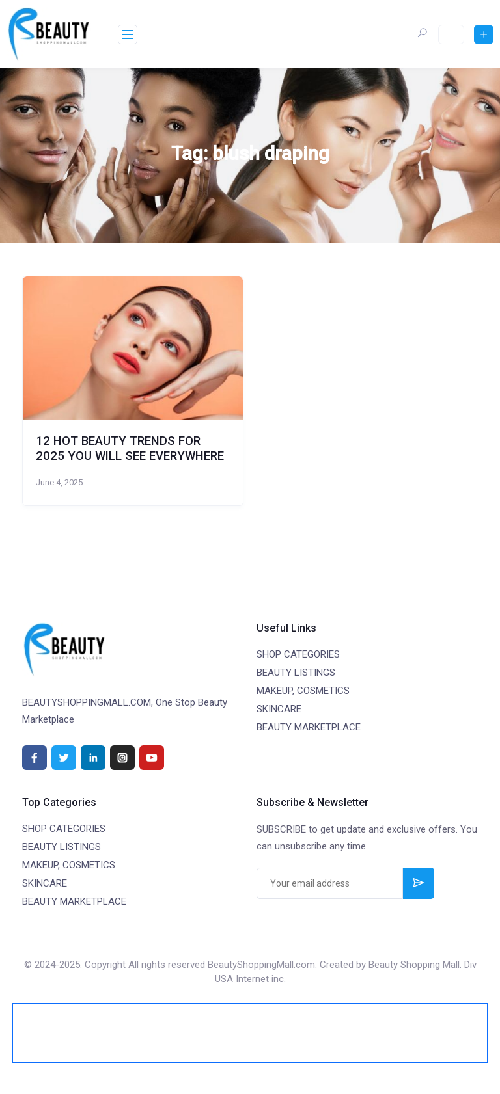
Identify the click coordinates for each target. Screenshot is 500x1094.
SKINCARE (279, 709)
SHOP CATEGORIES (298, 654)
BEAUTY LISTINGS (296, 672)
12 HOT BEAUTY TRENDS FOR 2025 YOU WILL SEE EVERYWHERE (130, 448)
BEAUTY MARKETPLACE (309, 727)
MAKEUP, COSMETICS (303, 691)
